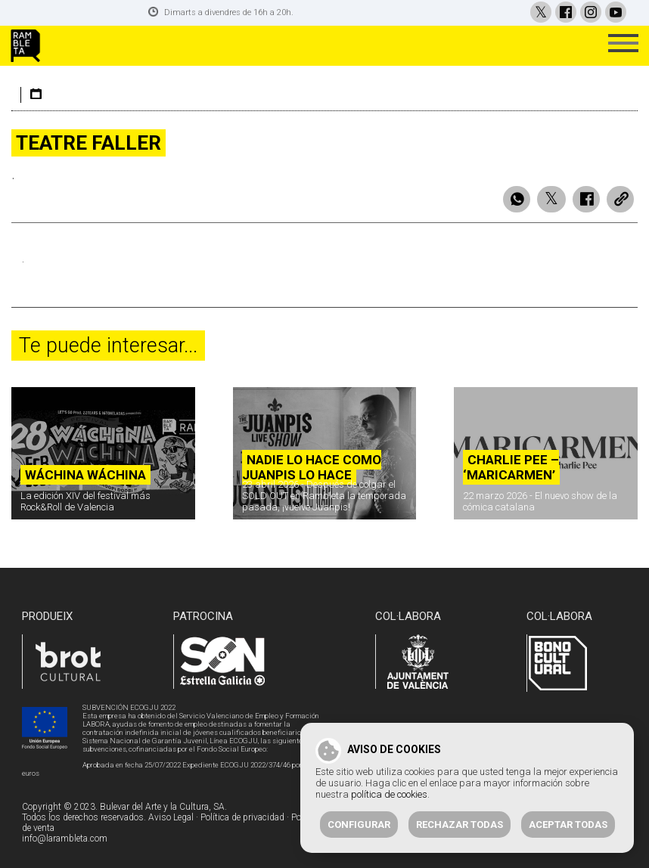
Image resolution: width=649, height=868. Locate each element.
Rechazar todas (459, 824)
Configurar (359, 824)
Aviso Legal (171, 815)
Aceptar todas (568, 824)
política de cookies (389, 794)
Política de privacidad (242, 815)
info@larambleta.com (64, 836)
